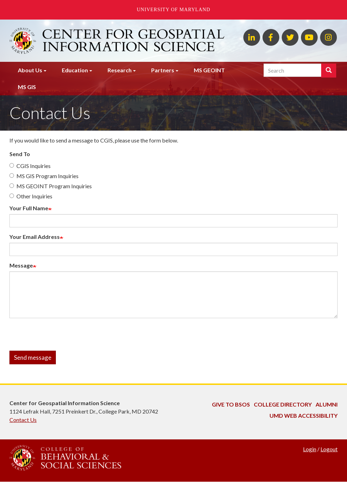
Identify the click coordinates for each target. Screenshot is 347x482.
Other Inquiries (30, 196)
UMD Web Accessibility (304, 415)
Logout (329, 449)
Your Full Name (28, 208)
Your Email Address (34, 236)
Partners (162, 70)
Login (309, 449)
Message (21, 265)
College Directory (283, 404)
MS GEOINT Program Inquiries (50, 186)
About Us (30, 70)
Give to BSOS (231, 404)
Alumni (327, 404)
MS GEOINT (209, 70)
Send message (32, 357)
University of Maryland (174, 9)
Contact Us (23, 419)
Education (75, 70)
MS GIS (27, 86)
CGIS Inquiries (30, 165)
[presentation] (62, 337)
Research (120, 70)
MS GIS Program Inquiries (44, 176)
